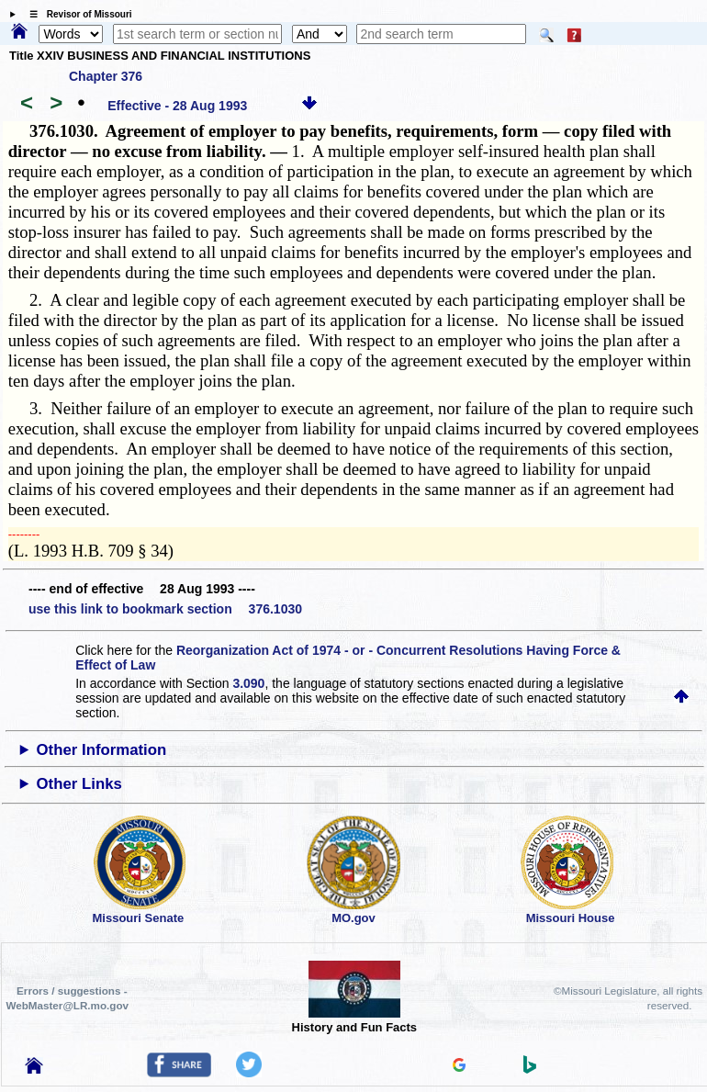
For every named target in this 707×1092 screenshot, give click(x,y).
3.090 (248, 683)
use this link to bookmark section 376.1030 (165, 609)
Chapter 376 (105, 76)
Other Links (79, 784)
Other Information (102, 750)
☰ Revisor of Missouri (76, 14)
